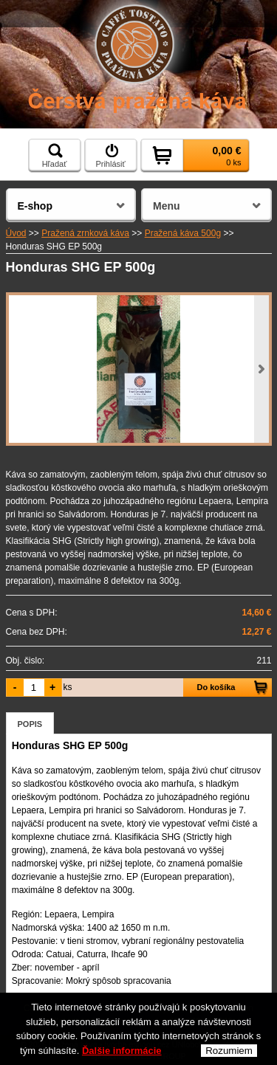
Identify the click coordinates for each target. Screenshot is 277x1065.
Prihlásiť (110, 155)
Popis (30, 724)
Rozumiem (229, 1051)
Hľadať (54, 155)
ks (68, 687)
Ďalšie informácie (122, 1051)
